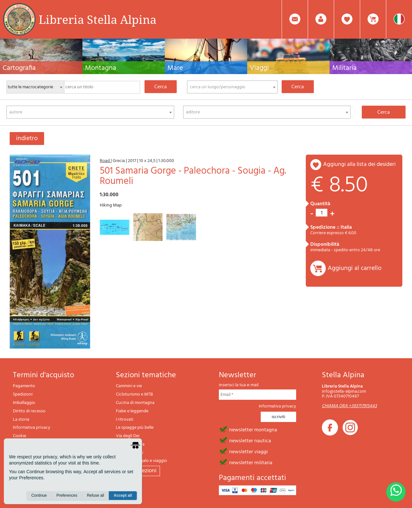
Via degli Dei (127, 436)
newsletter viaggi (248, 451)
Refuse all (95, 495)
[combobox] (232, 87)
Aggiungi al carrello (354, 268)
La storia (21, 419)
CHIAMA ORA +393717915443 (349, 406)
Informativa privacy (31, 427)
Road (105, 161)
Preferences (66, 495)
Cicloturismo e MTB (134, 394)
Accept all (123, 495)
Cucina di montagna (135, 402)
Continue (39, 495)
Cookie (19, 436)
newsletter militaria (250, 462)
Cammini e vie (129, 386)
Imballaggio (24, 402)
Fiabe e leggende (132, 411)
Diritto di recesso (29, 411)
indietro (27, 138)
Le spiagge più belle (135, 427)
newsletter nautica (250, 440)
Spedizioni (23, 394)
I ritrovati (124, 419)
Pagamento (24, 386)
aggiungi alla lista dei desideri (359, 164)
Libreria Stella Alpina (97, 19)
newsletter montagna (253, 429)
